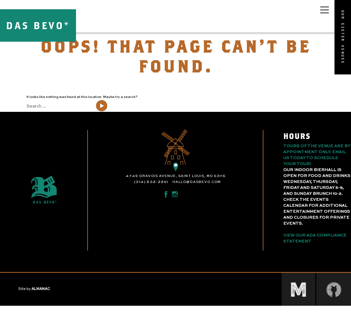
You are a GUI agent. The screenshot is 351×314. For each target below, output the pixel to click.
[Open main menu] (324, 10)
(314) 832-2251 (151, 182)
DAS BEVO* (38, 25)
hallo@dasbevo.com (197, 182)
